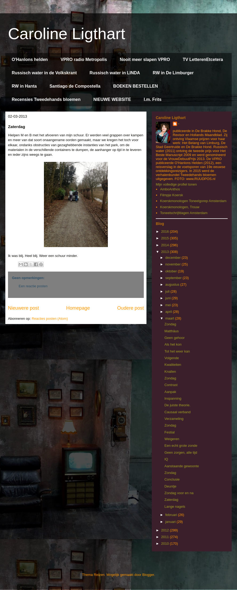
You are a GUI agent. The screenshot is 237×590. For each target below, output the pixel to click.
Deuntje (170, 486)
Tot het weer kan (177, 351)
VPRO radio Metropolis (83, 59)
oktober (171, 271)
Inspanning (172, 398)
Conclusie (171, 479)
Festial (169, 432)
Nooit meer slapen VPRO (145, 59)
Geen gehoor (174, 338)
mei (168, 305)
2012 (165, 530)
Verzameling (173, 419)
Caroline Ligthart (66, 34)
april (169, 312)
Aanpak (170, 392)
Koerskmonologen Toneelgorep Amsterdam (193, 201)
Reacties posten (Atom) (50, 319)
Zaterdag (171, 500)
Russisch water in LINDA (114, 73)
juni (168, 298)
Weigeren (171, 439)
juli (168, 291)
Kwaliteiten (172, 365)
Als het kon (172, 344)
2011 (165, 537)
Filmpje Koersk (171, 195)
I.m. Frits (153, 99)
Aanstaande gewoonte (181, 466)
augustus (172, 284)
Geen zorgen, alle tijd (180, 452)
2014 (165, 245)
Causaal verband (177, 412)
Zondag (170, 324)
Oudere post (130, 308)
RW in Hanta (24, 86)
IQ (166, 459)
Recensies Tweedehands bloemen (46, 99)
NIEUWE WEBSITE (112, 99)
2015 (165, 238)
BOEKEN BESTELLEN (135, 86)
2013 (165, 252)
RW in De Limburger (173, 73)
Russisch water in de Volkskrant (44, 73)
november (173, 264)
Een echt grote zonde (180, 446)
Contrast (170, 385)
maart (170, 318)
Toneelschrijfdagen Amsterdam (183, 213)
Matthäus (171, 331)
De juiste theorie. (177, 405)
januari (171, 522)
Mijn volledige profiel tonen (176, 184)
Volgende (171, 358)
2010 (165, 544)
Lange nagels (174, 507)
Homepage (78, 308)
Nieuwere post (23, 308)
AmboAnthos (170, 189)
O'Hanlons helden (30, 59)
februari (171, 515)
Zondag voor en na (178, 493)
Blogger (148, 575)
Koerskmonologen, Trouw (179, 207)
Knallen (170, 372)
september (174, 278)
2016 (165, 231)
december (173, 258)
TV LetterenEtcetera (203, 59)
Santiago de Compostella (75, 86)
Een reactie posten (33, 286)
